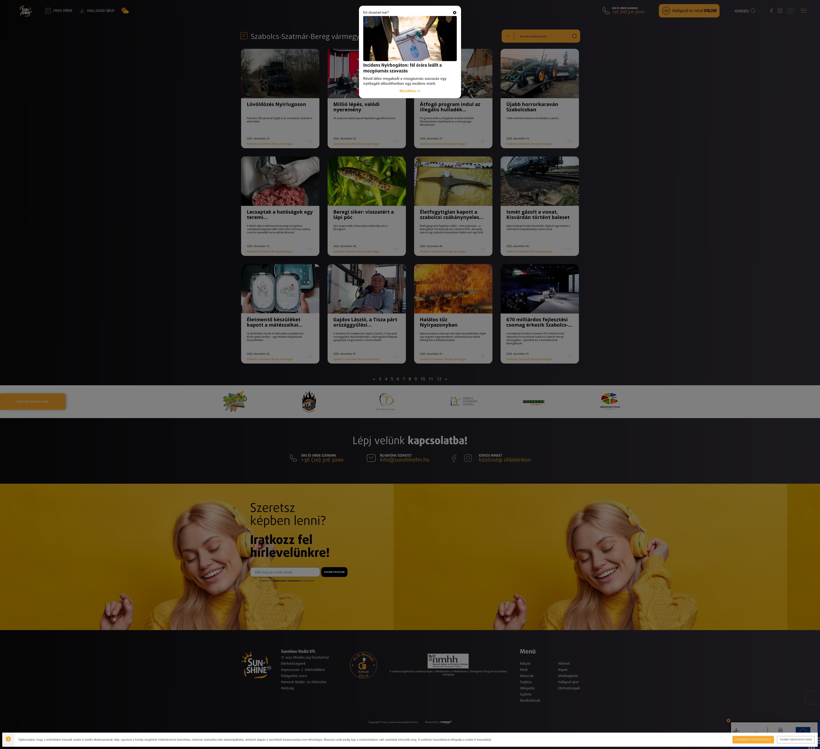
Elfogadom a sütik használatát (753, 740)
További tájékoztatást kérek (796, 740)
